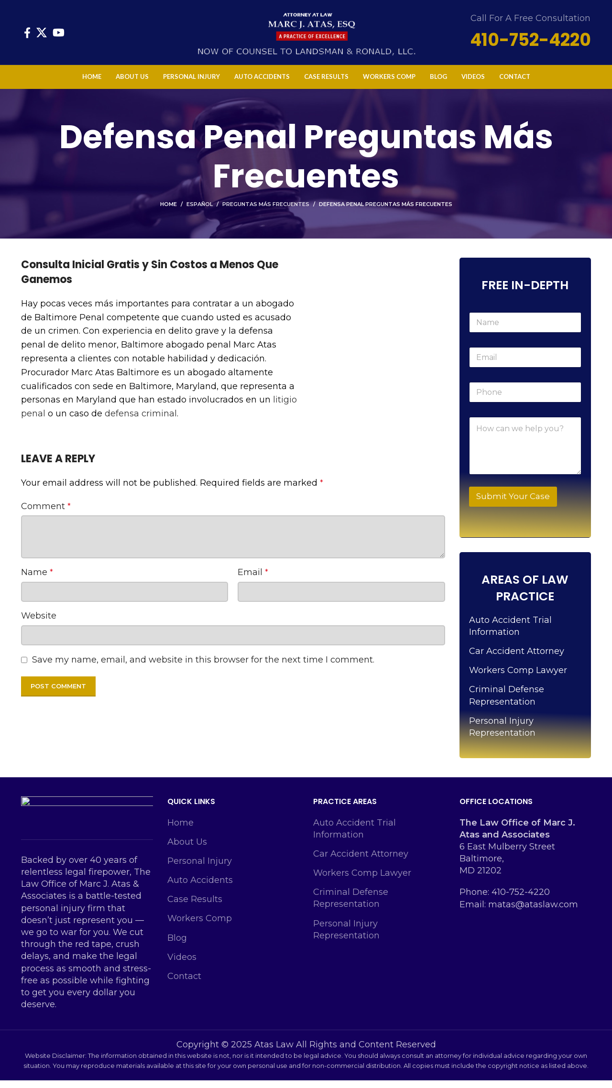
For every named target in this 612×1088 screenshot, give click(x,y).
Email (253, 580)
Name (37, 580)
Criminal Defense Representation (506, 703)
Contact (184, 984)
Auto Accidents (200, 887)
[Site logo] (306, 35)
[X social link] (41, 36)
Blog (177, 945)
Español (199, 211)
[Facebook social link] (27, 36)
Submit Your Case (513, 504)
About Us (187, 849)
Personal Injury (199, 868)
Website (38, 623)
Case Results (194, 907)
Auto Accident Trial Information (510, 633)
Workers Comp (199, 926)
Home (168, 211)
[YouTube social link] (58, 36)
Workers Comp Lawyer (518, 678)
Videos (182, 964)
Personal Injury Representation (502, 734)
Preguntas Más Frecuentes (265, 211)
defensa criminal (141, 421)
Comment (46, 514)
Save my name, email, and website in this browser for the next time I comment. (203, 667)
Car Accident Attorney (516, 658)
